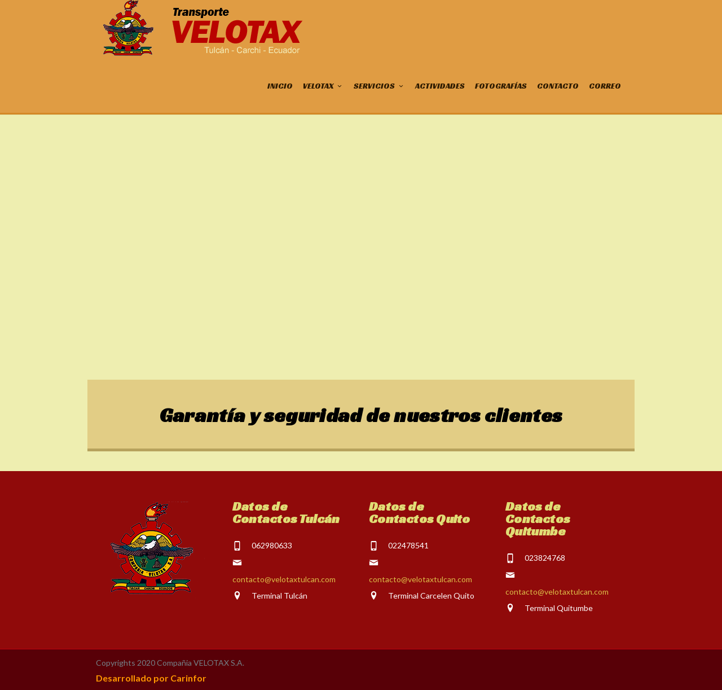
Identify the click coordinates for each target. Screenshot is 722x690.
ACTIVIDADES (440, 86)
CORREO (605, 86)
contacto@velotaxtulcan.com (284, 579)
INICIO (280, 86)
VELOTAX (323, 86)
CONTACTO (558, 86)
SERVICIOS (379, 86)
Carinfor (188, 678)
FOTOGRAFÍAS (501, 86)
